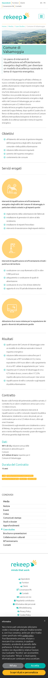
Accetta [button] (35, 665)
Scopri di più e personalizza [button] (24, 672)
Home (4, 26)
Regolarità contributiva (24, 601)
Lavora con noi (24, 597)
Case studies (9, 529)
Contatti (18, 6)
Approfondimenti (11, 525)
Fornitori (15, 3)
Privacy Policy (24, 611)
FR (44, 3)
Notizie (6, 506)
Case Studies (20, 26)
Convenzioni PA (8, 6)
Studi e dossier (10, 522)
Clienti (22, 3)
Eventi (6, 510)
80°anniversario (10, 541)
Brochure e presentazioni (15, 533)
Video (6, 514)
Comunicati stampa (12, 518)
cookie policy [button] (28, 635)
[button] (45, 621)
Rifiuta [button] (13, 665)
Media (10, 26)
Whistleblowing (24, 608)
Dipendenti (6, 3)
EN (41, 3)
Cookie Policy (24, 615)
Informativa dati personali (24, 604)
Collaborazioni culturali (14, 537)
